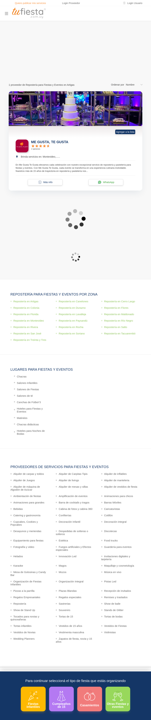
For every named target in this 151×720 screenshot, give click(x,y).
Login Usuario (134, 3)
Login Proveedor (71, 3)
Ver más (74, 61)
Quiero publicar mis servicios (30, 3)
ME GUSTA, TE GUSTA (49, 142)
